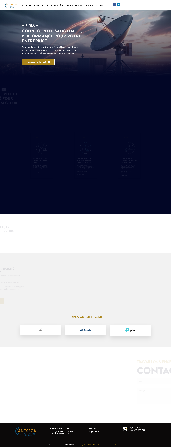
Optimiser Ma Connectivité (38, 61)
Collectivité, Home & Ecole (61, 5)
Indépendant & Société (38, 5)
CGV (89, 445)
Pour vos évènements (84, 5)
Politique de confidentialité (107, 445)
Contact (99, 5)
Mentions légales (80, 445)
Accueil (24, 5)
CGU (94, 445)
